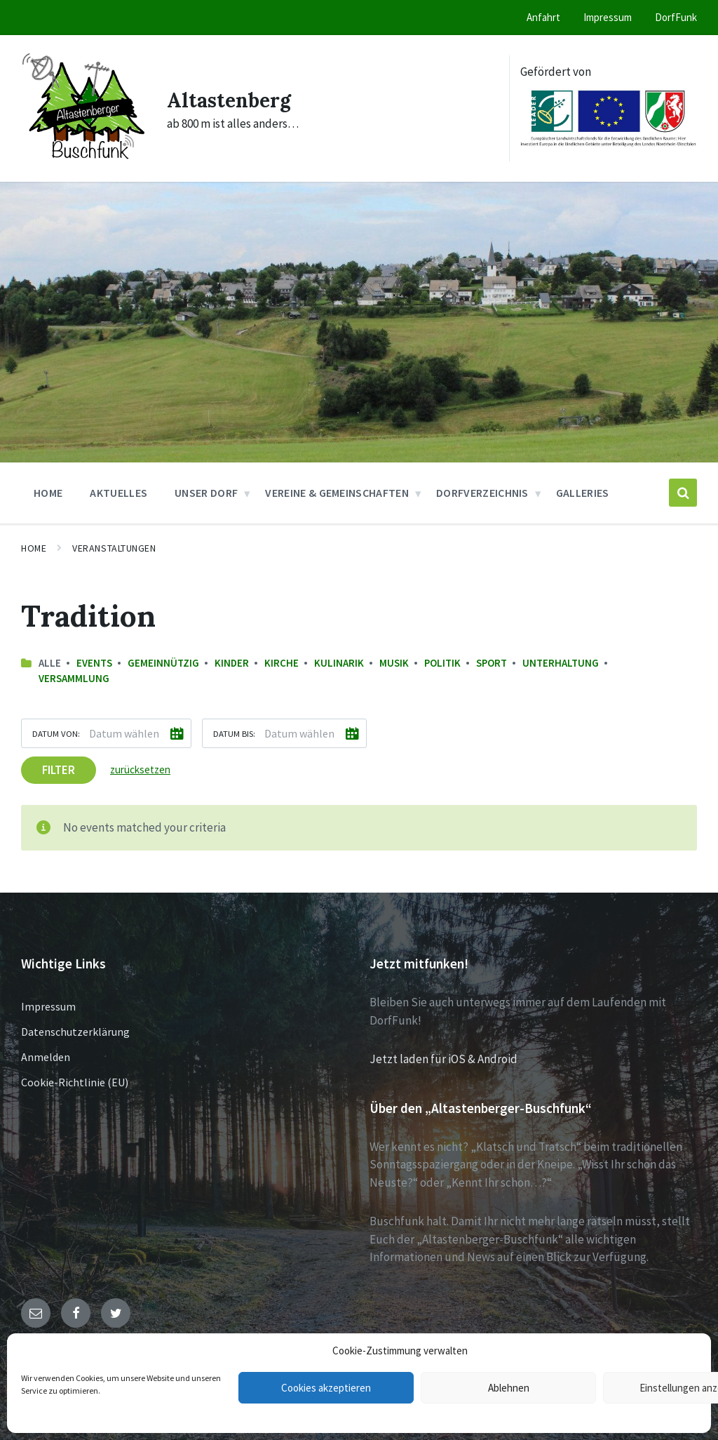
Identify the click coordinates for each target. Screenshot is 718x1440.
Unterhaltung (560, 662)
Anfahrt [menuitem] (543, 17)
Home (33, 548)
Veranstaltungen (114, 548)
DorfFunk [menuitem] (676, 17)
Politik (442, 662)
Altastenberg (233, 99)
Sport (491, 662)
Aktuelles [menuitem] (118, 493)
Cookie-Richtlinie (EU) (74, 1082)
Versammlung (74, 678)
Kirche (281, 662)
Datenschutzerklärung (75, 1032)
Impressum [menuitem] (607, 17)
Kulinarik (339, 662)
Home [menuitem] (48, 493)
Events (94, 662)
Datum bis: (234, 732)
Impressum (48, 1006)
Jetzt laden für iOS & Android (443, 1059)
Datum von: (56, 732)
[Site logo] (83, 164)
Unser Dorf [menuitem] (206, 493)
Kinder (232, 662)
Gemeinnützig (163, 662)
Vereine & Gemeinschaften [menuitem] (337, 493)
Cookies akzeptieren (326, 1387)
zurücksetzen (140, 768)
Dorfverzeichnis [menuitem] (482, 493)
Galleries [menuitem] (582, 493)
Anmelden (45, 1057)
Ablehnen (508, 1387)
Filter (58, 769)
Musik (394, 662)
